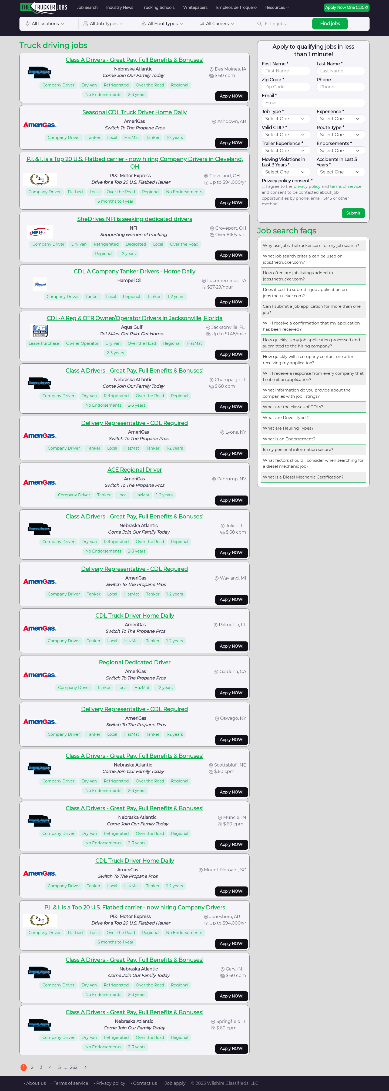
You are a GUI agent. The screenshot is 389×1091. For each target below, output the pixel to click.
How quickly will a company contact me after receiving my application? (308, 359)
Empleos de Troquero (236, 7)
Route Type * (330, 127)
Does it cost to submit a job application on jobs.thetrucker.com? (305, 292)
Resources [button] (275, 7)
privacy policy (307, 186)
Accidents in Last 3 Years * (337, 162)
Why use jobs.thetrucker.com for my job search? (311, 245)
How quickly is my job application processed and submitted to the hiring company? (311, 343)
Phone (324, 79)
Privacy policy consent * (287, 180)
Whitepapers (195, 7)
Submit (353, 213)
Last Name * (330, 63)
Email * (269, 95)
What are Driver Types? (286, 417)
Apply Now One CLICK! (346, 7)
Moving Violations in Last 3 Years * (283, 162)
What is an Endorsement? (289, 438)
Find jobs (330, 23)
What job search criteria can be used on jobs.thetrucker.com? (303, 259)
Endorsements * (334, 143)
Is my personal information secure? (298, 449)
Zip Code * (273, 79)
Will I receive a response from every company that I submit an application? (313, 376)
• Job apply (174, 1083)
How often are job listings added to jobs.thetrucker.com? (298, 276)
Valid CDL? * (274, 127)
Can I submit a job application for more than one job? (312, 309)
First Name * (275, 63)
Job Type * (273, 111)
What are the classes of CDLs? (293, 406)
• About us (35, 1083)
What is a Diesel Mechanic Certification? (303, 477)
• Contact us (144, 1083)
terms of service (345, 186)
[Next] (85, 1067)
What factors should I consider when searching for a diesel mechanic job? (313, 463)
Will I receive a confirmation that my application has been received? (311, 326)
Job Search (87, 7)
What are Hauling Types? (288, 428)
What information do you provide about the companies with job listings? (307, 393)
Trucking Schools (158, 7)
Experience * (330, 111)
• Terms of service (69, 1083)
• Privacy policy (109, 1083)
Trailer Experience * (282, 143)
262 (74, 1067)
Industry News (119, 7)
